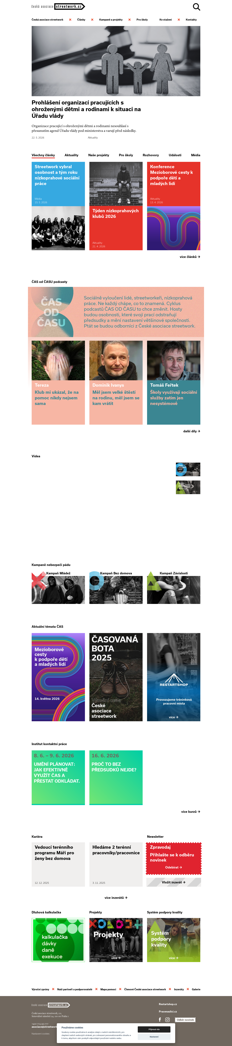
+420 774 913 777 (40, 1023)
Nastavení (154, 1037)
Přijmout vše (154, 1029)
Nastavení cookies (40, 1034)
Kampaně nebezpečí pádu (51, 565)
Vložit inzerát (174, 882)
